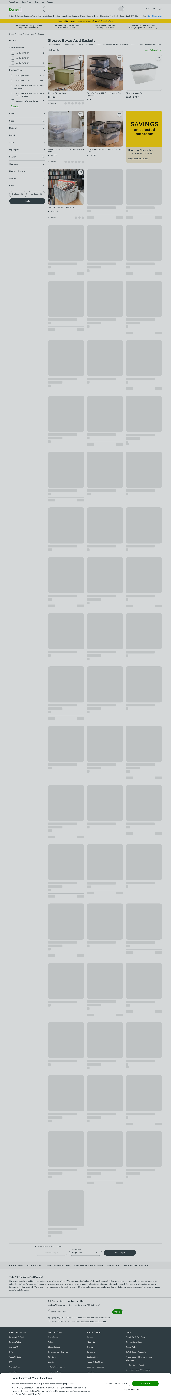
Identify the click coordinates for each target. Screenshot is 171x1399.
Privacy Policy (37, 1394)
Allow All (145, 1383)
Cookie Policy (21, 1394)
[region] (85, 1386)
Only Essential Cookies (117, 1383)
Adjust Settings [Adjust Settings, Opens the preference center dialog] (131, 1389)
